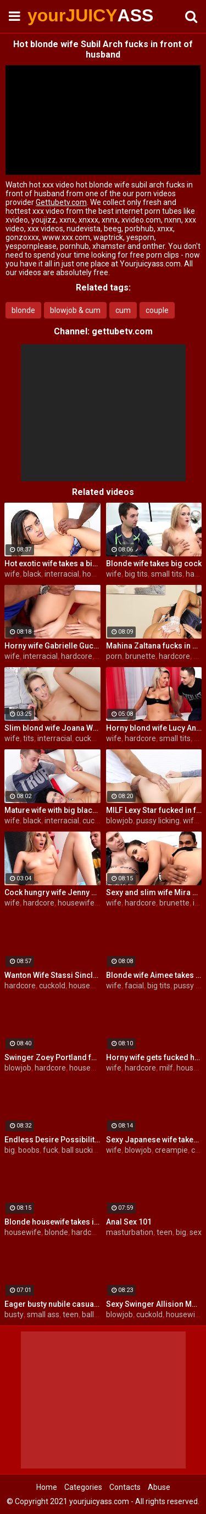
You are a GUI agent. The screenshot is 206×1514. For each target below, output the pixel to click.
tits (28, 738)
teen (164, 1232)
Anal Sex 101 (129, 1221)
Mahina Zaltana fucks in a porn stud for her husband (154, 645)
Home (46, 1487)
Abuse (159, 1487)
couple (157, 310)
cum (123, 310)
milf (166, 1067)
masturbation (129, 1232)
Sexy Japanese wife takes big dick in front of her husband (154, 1139)
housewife (76, 902)
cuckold (88, 738)
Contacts (125, 1487)
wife (12, 574)
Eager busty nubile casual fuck (52, 1304)
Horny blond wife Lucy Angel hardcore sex (154, 728)
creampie (171, 1150)
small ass (43, 1314)
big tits (136, 574)
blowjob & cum (75, 310)
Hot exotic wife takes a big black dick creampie (52, 563)
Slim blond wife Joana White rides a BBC (52, 728)
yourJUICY (54, 15)
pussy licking (158, 820)
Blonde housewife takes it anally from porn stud (52, 1221)
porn (114, 656)
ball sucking (82, 1150)
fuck (50, 1150)
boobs (29, 1150)
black (32, 574)
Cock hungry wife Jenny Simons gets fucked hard (52, 892)
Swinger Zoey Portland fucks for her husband (52, 1057)
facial (134, 985)
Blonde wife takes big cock (154, 563)
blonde (23, 310)
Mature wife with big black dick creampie (52, 810)
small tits (166, 574)
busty (14, 1314)
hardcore (76, 656)
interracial (61, 574)
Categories (83, 1487)
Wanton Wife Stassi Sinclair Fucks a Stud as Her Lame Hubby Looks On (52, 975)
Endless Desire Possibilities (52, 1139)
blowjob (119, 820)
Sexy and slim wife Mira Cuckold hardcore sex (154, 892)
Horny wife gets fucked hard (154, 1057)
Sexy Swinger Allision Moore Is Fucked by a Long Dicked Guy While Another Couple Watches (154, 1304)
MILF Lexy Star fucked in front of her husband (154, 810)
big (9, 1150)
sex (196, 1232)
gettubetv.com (122, 331)
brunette (140, 656)
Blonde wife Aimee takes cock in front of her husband (154, 975)
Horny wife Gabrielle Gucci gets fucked (52, 645)
